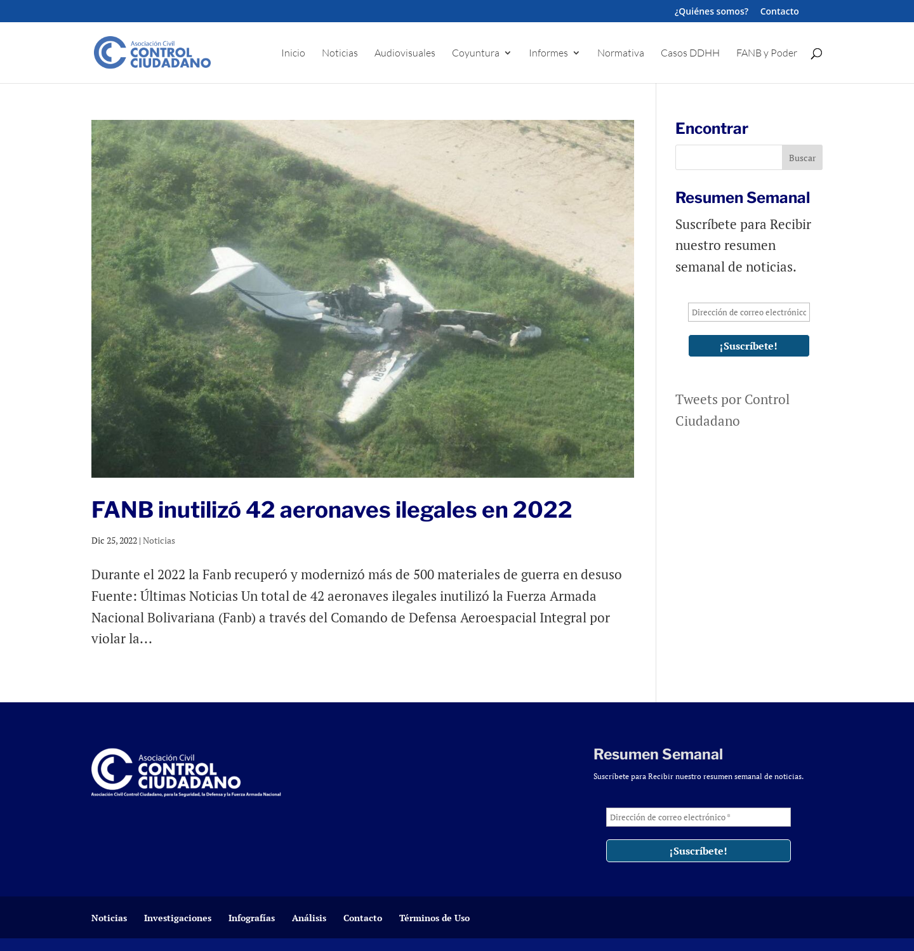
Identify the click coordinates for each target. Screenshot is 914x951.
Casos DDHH (690, 53)
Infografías (251, 918)
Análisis (309, 918)
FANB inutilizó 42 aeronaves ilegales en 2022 (332, 509)
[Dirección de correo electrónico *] (749, 312)
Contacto (779, 12)
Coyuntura (476, 53)
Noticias (340, 53)
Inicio (293, 53)
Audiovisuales (404, 53)
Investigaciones (177, 918)
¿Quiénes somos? (711, 12)
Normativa (620, 53)
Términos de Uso (434, 918)
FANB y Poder (766, 53)
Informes (548, 53)
